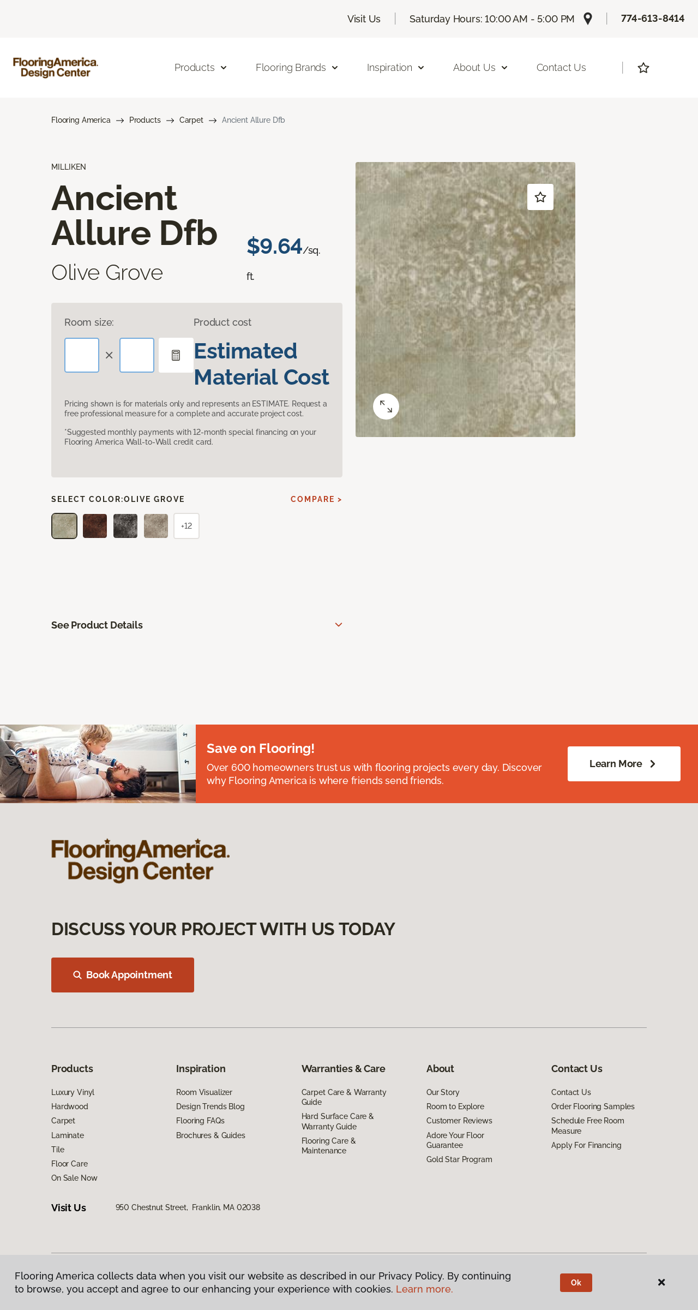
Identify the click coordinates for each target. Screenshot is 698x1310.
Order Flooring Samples (593, 1106)
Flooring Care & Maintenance (329, 1145)
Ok (576, 1282)
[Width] (136, 355)
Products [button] (201, 67)
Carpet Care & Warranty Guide (344, 1097)
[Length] (81, 355)
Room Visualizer (204, 1092)
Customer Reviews (459, 1120)
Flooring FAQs (200, 1120)
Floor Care (69, 1163)
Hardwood (69, 1106)
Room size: (89, 322)
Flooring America (81, 120)
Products (145, 120)
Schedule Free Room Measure (587, 1125)
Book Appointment (122, 974)
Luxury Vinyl (72, 1092)
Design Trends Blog (210, 1106)
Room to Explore (455, 1106)
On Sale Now (74, 1178)
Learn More (624, 764)
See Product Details (97, 625)
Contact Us (561, 67)
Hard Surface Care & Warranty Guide (338, 1121)
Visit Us (364, 19)
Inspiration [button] (396, 67)
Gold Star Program (459, 1159)
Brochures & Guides (210, 1135)
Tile (57, 1149)
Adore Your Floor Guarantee (455, 1140)
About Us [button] (481, 67)
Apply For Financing (586, 1145)
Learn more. (424, 1289)
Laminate (67, 1135)
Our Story (443, 1092)
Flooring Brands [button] (297, 67)
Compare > (316, 499)
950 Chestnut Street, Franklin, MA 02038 (188, 1207)
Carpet (191, 120)
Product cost (222, 322)
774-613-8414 (653, 18)
